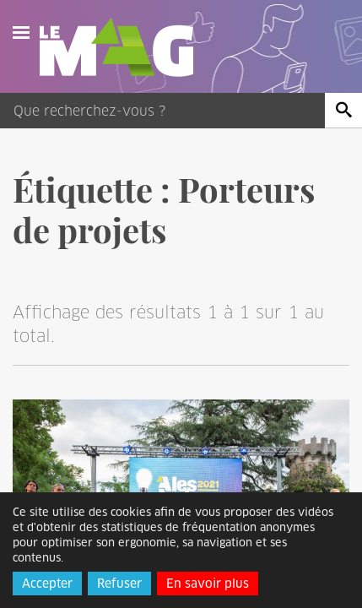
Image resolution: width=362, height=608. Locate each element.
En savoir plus (207, 583)
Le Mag (124, 47)
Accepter (47, 583)
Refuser (119, 583)
